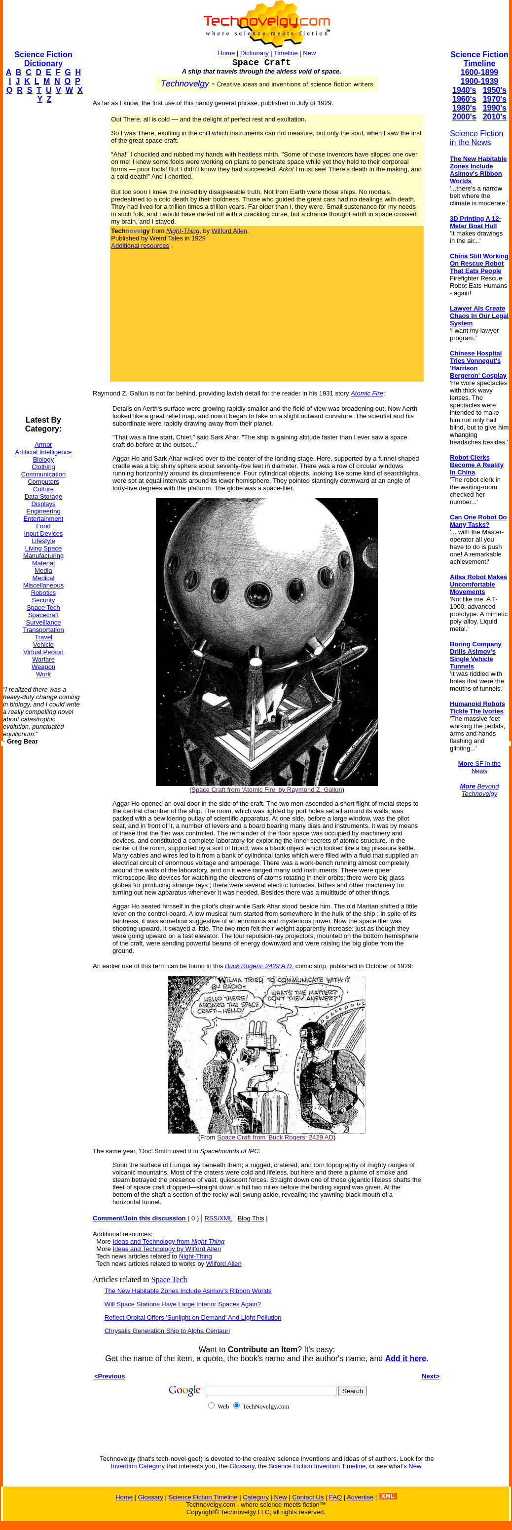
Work (43, 674)
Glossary (241, 1466)
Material (43, 563)
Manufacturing (43, 555)
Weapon (43, 666)
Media (43, 570)
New (309, 53)
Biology (43, 459)
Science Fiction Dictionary (43, 59)
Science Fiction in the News (477, 138)
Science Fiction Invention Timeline (317, 1466)
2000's (464, 117)
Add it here (406, 1358)
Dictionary (254, 53)
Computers (43, 481)
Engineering (43, 511)
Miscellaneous (43, 585)
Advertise (360, 1497)
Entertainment (44, 518)
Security (43, 600)
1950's (495, 90)
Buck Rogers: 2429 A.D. (259, 966)
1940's (464, 90)
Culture (43, 489)
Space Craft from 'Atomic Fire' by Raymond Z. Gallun (266, 789)
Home (226, 53)
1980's (464, 108)
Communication (43, 474)
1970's (495, 99)
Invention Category (138, 1466)
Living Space (43, 548)
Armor (43, 444)
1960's (464, 99)
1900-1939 (480, 81)
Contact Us (308, 1497)
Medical (44, 578)
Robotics (43, 592)
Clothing (43, 467)
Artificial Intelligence (43, 452)
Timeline (286, 53)
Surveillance (43, 622)
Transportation (43, 629)
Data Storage (44, 496)
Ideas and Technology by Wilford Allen (166, 1249)
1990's (495, 108)
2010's (495, 117)
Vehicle (43, 644)
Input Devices (43, 533)
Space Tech (43, 607)
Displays (43, 504)
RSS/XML (218, 1218)
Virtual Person (43, 652)
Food (43, 526)
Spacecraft (43, 615)
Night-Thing (195, 1256)
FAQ (335, 1497)
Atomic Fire (367, 393)
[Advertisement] (42, 260)
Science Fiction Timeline (479, 59)
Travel (43, 637)
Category (256, 1497)
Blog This (251, 1218)
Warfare (43, 659)
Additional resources (140, 245)
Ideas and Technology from (168, 1241)
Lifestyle (43, 541)
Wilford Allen (229, 231)
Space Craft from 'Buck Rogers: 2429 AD (275, 1137)
